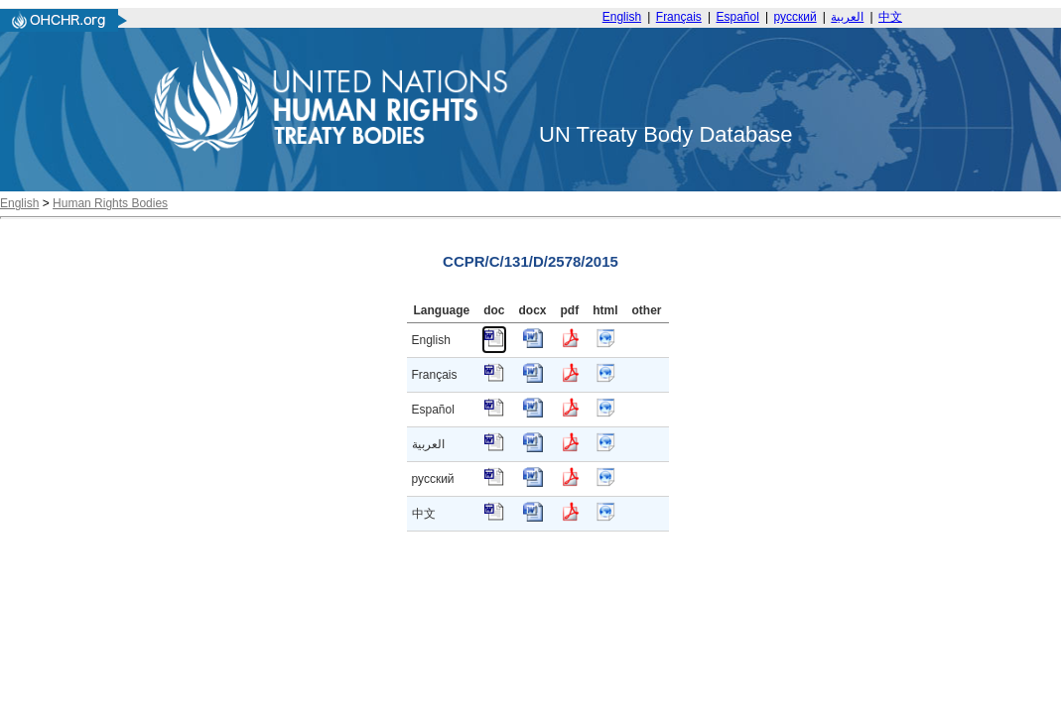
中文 (890, 17)
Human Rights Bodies (110, 203)
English (621, 17)
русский (795, 17)
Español (738, 17)
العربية (847, 17)
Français (679, 17)
